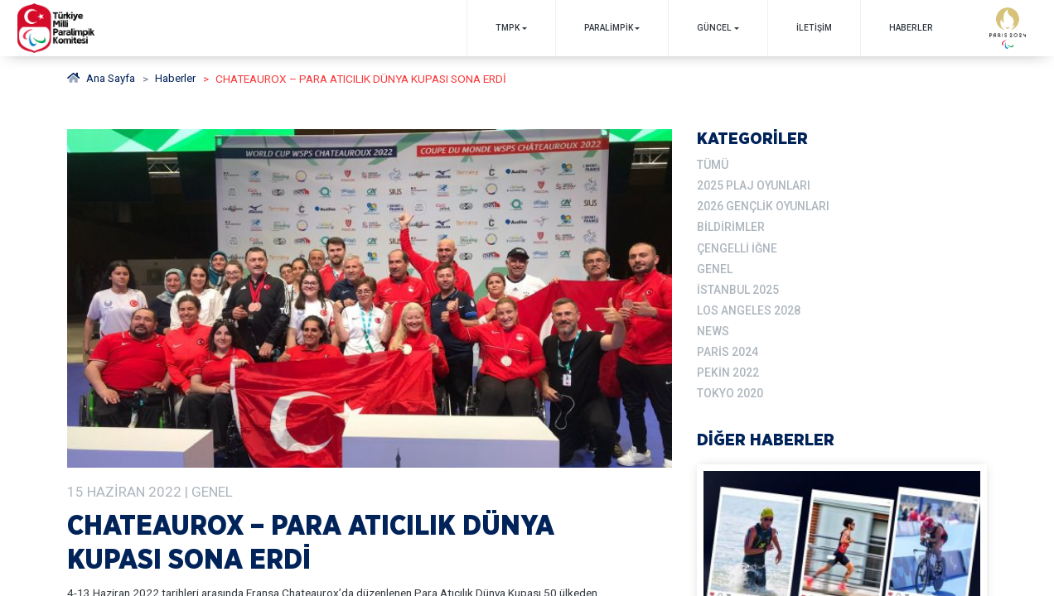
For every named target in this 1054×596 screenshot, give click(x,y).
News (713, 328)
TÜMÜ (712, 164)
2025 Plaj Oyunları (753, 185)
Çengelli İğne (736, 246)
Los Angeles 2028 (748, 308)
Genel (714, 267)
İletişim (813, 27)
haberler (177, 78)
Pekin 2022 (728, 369)
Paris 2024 (727, 348)
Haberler (910, 27)
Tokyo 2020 (730, 389)
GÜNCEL (714, 27)
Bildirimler (731, 226)
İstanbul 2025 (738, 287)
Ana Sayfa (101, 78)
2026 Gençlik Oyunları (763, 206)
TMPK (507, 27)
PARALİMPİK (607, 27)
